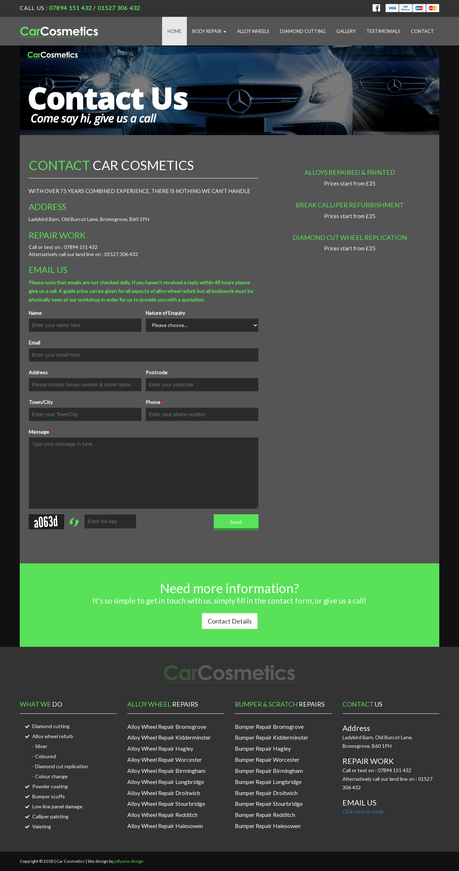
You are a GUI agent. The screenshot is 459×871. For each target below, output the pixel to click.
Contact (422, 31)
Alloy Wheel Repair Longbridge (165, 781)
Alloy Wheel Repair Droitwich (163, 792)
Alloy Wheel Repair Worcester (164, 759)
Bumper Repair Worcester (267, 759)
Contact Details (230, 621)
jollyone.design (128, 861)
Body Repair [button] (209, 31)
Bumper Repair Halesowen (268, 825)
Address (38, 372)
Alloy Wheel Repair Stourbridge (166, 803)
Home (174, 31)
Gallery (346, 31)
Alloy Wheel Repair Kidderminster (169, 737)
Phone (154, 402)
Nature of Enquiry (167, 313)
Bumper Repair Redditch (265, 814)
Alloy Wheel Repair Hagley (160, 748)
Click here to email (362, 811)
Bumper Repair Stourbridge (269, 803)
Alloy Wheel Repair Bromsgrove (166, 726)
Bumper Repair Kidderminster (271, 737)
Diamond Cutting (303, 31)
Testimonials (383, 31)
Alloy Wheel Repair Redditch (162, 814)
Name (36, 313)
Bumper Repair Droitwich (266, 792)
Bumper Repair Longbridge (268, 781)
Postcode (156, 372)
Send (236, 522)
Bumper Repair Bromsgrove (269, 726)
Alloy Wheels (253, 31)
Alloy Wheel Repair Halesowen (165, 825)
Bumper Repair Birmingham (269, 770)
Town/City (41, 402)
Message (40, 432)
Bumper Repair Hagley (263, 748)
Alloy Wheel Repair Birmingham (166, 770)
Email (36, 343)
